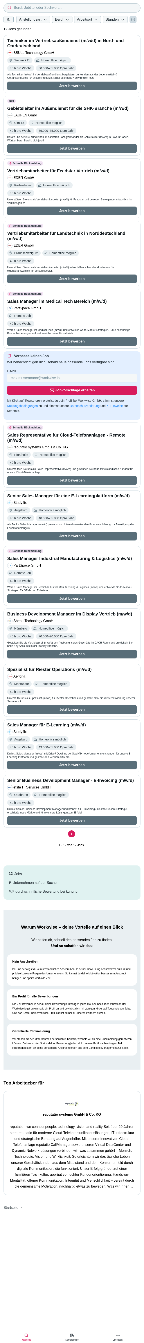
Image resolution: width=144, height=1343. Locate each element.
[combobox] (72, 8)
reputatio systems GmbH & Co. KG (72, 1102)
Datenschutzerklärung (85, 393)
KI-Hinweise (114, 393)
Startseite (11, 1195)
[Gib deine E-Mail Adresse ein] (44, 378)
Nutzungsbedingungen (22, 393)
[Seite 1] (71, 821)
